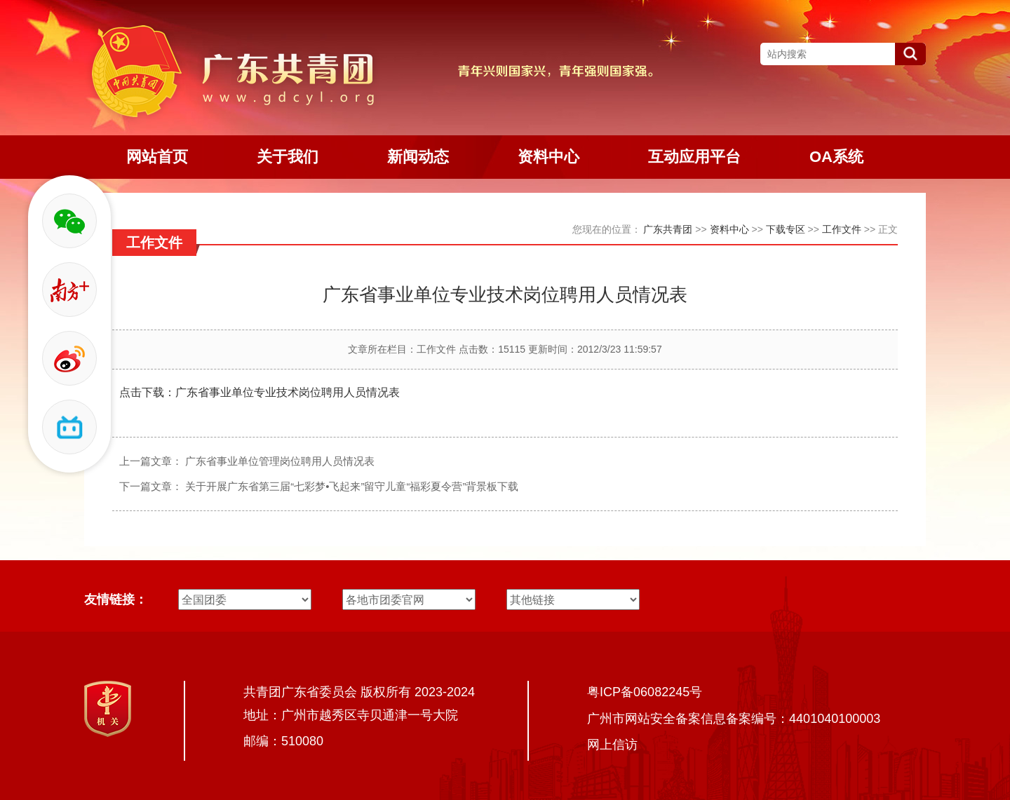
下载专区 (785, 229)
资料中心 (729, 229)
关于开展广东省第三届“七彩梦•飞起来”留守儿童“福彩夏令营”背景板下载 (351, 486)
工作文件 (841, 229)
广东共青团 (667, 229)
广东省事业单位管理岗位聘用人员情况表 (280, 461)
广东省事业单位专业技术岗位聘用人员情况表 (287, 392)
